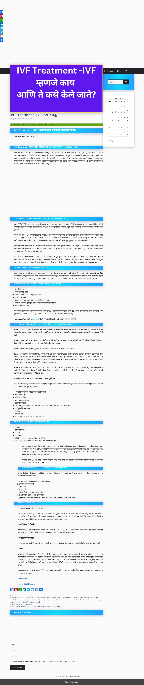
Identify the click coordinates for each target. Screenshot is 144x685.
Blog (13, 595)
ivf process (75, 598)
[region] (72, 16)
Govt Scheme (108, 71)
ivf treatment (29, 600)
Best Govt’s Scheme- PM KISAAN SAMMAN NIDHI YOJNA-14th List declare (37, 607)
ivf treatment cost (40, 600)
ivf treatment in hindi (55, 600)
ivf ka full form (17, 598)
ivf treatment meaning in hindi (73, 600)
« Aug (110, 140)
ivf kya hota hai (66, 598)
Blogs (119, 71)
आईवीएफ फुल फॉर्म (34, 602)
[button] (126, 71)
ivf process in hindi (86, 598)
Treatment (34, 378)
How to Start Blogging (26, 584)
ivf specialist (19, 600)
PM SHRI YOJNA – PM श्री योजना (22, 604)
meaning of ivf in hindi (91, 600)
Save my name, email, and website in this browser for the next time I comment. (44, 661)
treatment (35, 319)
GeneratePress (82, 676)
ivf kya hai (56, 598)
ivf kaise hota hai (46, 598)
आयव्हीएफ (42, 554)
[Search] (126, 81)
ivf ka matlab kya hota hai (31, 598)
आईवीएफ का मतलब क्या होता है (19, 602)
